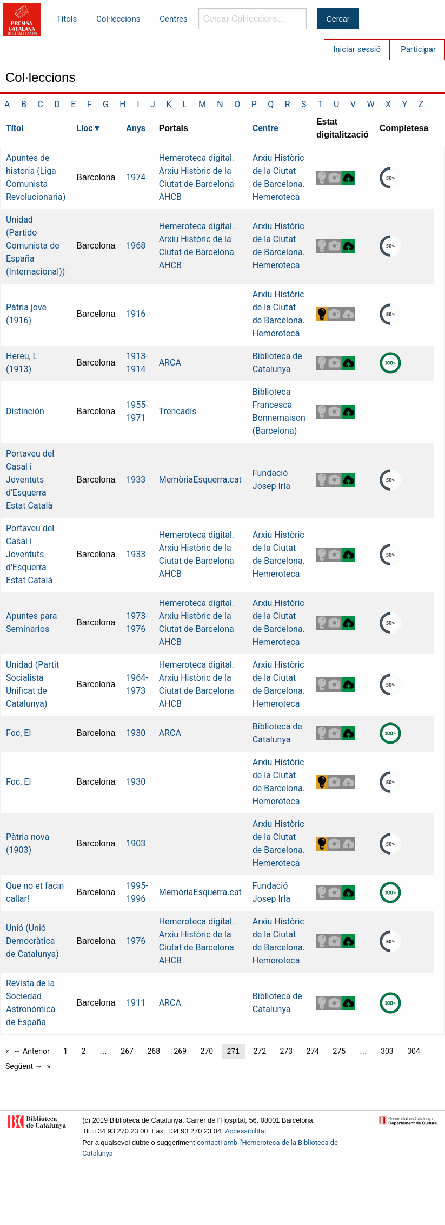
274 (313, 1051)
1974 (135, 177)
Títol (15, 128)
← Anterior (32, 1051)
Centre (265, 128)
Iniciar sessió (357, 49)
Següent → (24, 1066)
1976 (135, 941)
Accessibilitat (246, 1131)
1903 (135, 843)
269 (180, 1051)
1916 (135, 314)
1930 (135, 733)
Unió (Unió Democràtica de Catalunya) (32, 941)
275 (339, 1051)
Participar (418, 49)
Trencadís (178, 411)
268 (153, 1051)
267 (127, 1051)
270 (207, 1051)
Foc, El (18, 733)
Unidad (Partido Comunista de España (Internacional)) (35, 245)
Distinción (25, 411)
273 (286, 1051)
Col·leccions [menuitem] (118, 19)
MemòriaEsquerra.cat (200, 479)
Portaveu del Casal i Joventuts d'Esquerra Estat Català (30, 479)
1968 (135, 245)
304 (413, 1051)
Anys (135, 128)
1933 (135, 479)
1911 (135, 1003)
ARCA (170, 362)
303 (387, 1051)
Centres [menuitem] (174, 19)
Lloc (84, 128)
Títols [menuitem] (67, 19)
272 (259, 1051)
